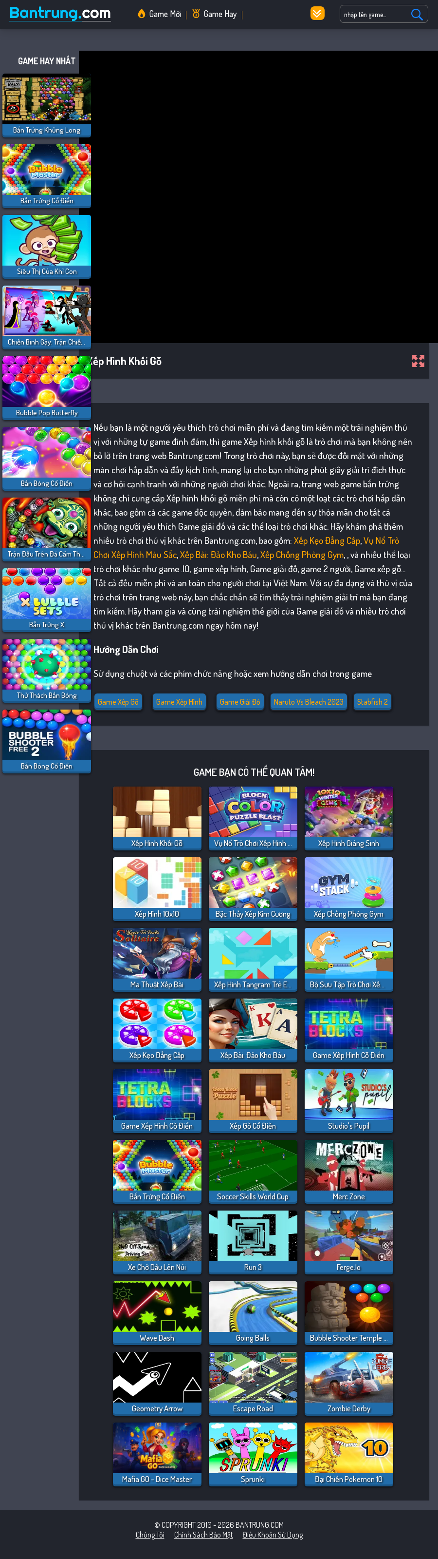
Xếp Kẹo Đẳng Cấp (327, 540)
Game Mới (165, 13)
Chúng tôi (150, 1535)
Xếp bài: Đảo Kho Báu (218, 554)
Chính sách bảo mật (203, 1535)
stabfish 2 (372, 702)
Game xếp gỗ (118, 702)
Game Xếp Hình (179, 702)
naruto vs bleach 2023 (309, 702)
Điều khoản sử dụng (273, 1535)
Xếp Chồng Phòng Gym (302, 554)
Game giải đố (240, 702)
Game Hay (220, 13)
